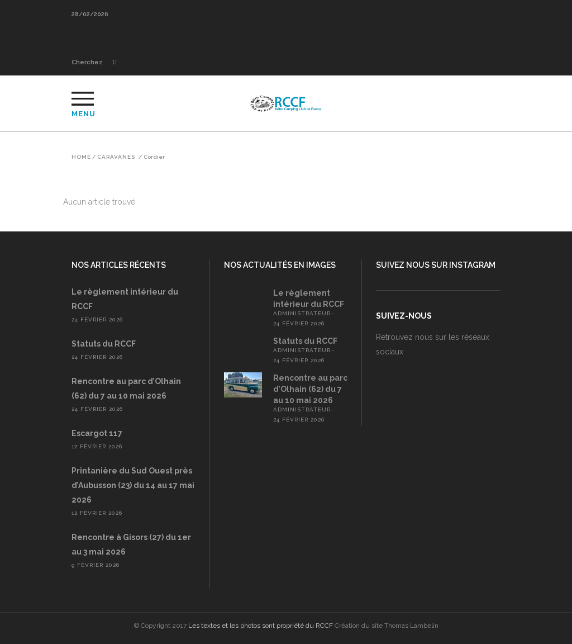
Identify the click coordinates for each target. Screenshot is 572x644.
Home (81, 157)
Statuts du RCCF (104, 343)
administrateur (302, 313)
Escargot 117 (97, 433)
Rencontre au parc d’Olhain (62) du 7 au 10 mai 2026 (310, 389)
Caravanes (116, 157)
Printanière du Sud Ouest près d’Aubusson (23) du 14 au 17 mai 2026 (133, 485)
